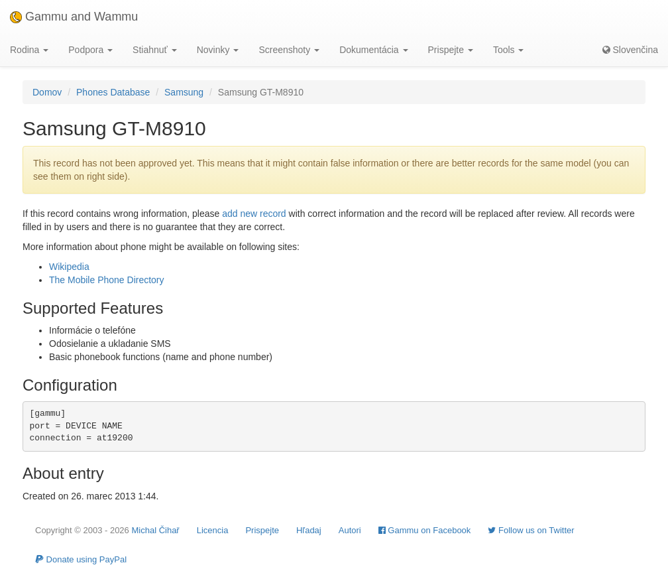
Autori (350, 530)
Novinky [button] (218, 49)
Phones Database (113, 92)
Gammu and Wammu (74, 16)
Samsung (183, 92)
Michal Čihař (155, 530)
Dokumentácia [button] (373, 49)
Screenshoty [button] (288, 49)
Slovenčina (630, 49)
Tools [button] (508, 49)
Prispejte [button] (450, 49)
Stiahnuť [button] (155, 49)
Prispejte (262, 530)
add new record (254, 213)
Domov (47, 92)
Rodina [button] (29, 49)
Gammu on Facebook (424, 530)
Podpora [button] (90, 49)
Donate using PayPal (81, 559)
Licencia (213, 530)
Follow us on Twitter (531, 530)
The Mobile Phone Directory (106, 280)
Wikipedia (69, 266)
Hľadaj (308, 530)
